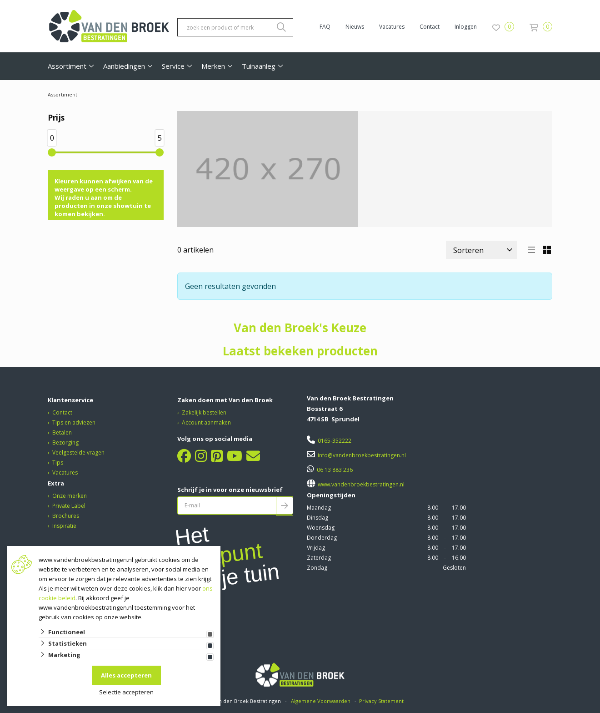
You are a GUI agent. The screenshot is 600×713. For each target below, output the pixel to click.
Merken (213, 66)
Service (173, 66)
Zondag (317, 567)
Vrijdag (316, 547)
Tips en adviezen (73, 422)
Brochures (65, 516)
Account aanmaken (206, 422)
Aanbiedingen (124, 66)
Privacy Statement (382, 701)
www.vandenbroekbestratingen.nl (360, 484)
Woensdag (321, 527)
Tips (57, 462)
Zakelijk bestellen (204, 412)
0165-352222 (334, 441)
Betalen (62, 432)
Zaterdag (319, 557)
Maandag (319, 507)
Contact (430, 27)
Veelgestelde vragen (78, 452)
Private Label (68, 506)
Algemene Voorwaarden (320, 701)
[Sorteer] (481, 250)
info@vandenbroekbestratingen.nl (362, 455)
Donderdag (322, 537)
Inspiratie (64, 526)
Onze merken (69, 496)
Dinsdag (317, 517)
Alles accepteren (126, 675)
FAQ (325, 27)
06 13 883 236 (335, 470)
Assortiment (67, 66)
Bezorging (65, 442)
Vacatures (392, 27)
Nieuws (354, 27)
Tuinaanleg (258, 66)
